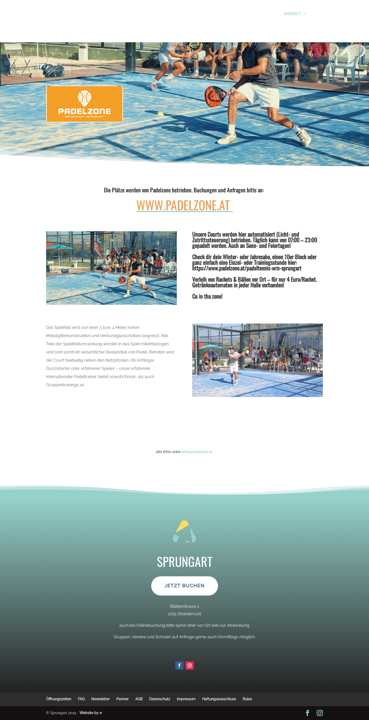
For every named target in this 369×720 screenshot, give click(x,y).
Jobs (186, 28)
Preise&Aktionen (124, 13)
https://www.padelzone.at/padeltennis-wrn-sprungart (246, 268)
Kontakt (308, 13)
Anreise (168, 28)
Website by (90, 713)
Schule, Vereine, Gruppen (173, 13)
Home (203, 28)
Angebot (279, 13)
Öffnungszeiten (221, 13)
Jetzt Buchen (185, 607)
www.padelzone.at (183, 205)
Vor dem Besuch (63, 13)
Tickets (93, 13)
